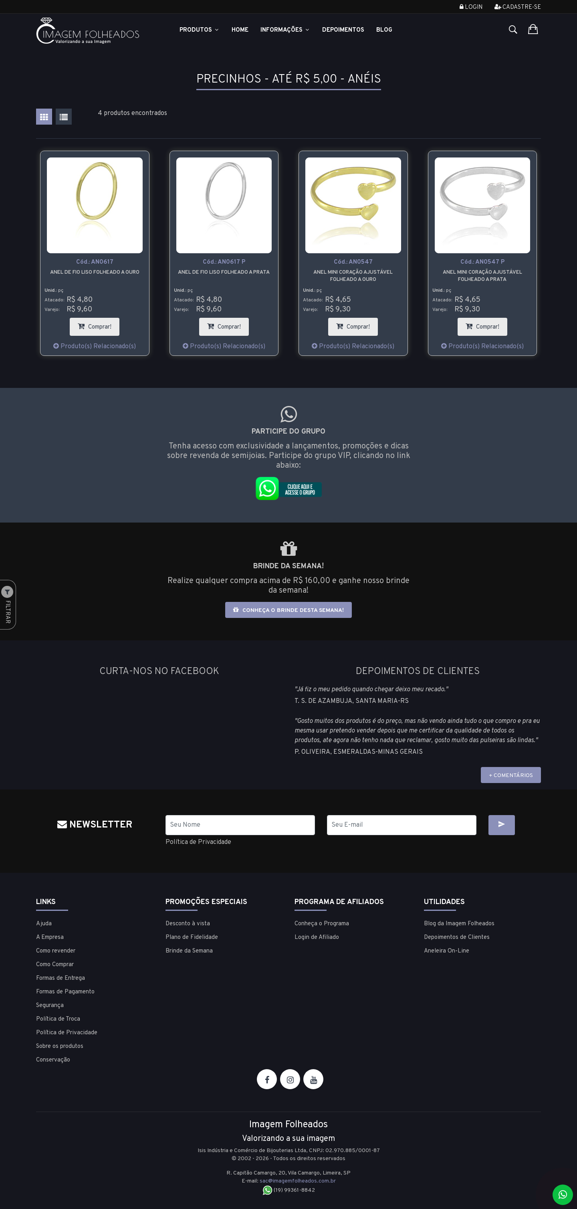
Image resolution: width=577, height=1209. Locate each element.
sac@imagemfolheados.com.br (298, 1181)
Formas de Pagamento (65, 992)
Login (471, 7)
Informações (285, 30)
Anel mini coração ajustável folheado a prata (482, 276)
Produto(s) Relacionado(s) (94, 347)
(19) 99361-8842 (288, 1190)
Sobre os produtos (59, 1046)
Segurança (50, 1005)
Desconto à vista (187, 924)
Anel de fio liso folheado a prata (224, 272)
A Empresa (50, 937)
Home (240, 30)
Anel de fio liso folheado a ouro (94, 272)
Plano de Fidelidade (191, 937)
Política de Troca (58, 1019)
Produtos (200, 30)
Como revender (55, 951)
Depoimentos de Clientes (457, 937)
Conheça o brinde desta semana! (288, 610)
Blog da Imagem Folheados (459, 924)
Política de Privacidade (198, 842)
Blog (384, 30)
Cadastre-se (517, 7)
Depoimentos (343, 30)
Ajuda (44, 924)
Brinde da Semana (189, 951)
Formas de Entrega (60, 978)
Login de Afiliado (317, 937)
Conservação (53, 1060)
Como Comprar (55, 965)
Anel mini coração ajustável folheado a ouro (353, 276)
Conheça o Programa (322, 924)
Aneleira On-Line (446, 951)
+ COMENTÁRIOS (511, 775)
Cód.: (94, 262)
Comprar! (98, 324)
